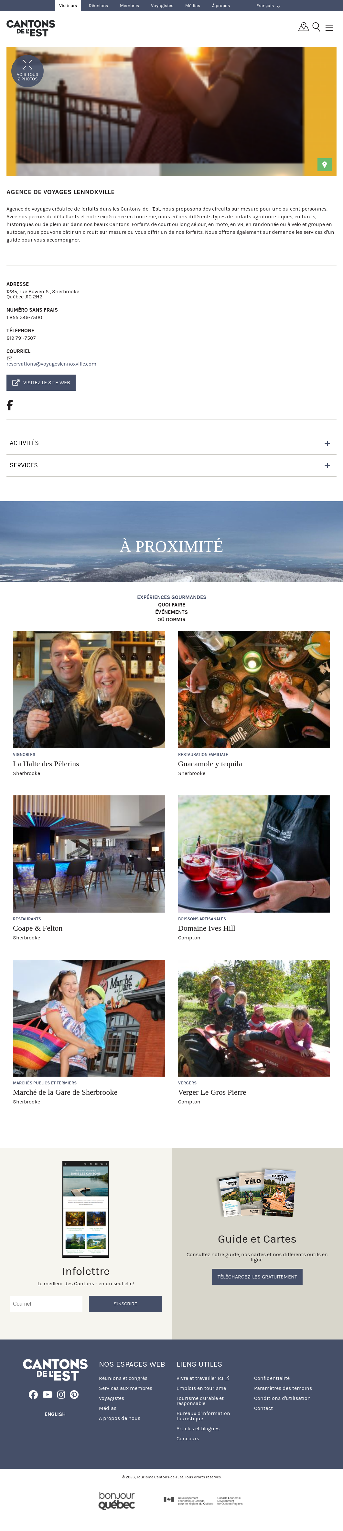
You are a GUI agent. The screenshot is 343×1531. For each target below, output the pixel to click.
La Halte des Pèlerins (46, 764)
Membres (129, 5)
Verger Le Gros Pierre (212, 1092)
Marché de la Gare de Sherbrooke (65, 1092)
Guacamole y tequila (210, 764)
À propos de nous (119, 1418)
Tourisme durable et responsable (200, 1400)
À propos (221, 5)
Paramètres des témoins (283, 1388)
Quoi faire (171, 605)
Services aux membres (125, 1388)
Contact (263, 1408)
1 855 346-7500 (24, 317)
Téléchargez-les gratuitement (257, 1277)
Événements (171, 612)
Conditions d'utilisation (282, 1398)
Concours (188, 1438)
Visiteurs (68, 5)
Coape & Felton (37, 928)
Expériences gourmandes (171, 597)
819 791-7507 (21, 338)
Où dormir (171, 620)
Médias (192, 5)
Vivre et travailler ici (203, 1378)
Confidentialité (272, 1378)
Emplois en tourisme (201, 1388)
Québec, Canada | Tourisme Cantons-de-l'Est (30, 28)
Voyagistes (162, 5)
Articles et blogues (198, 1428)
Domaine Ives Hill (206, 928)
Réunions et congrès (123, 1378)
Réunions (98, 5)
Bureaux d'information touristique (203, 1416)
